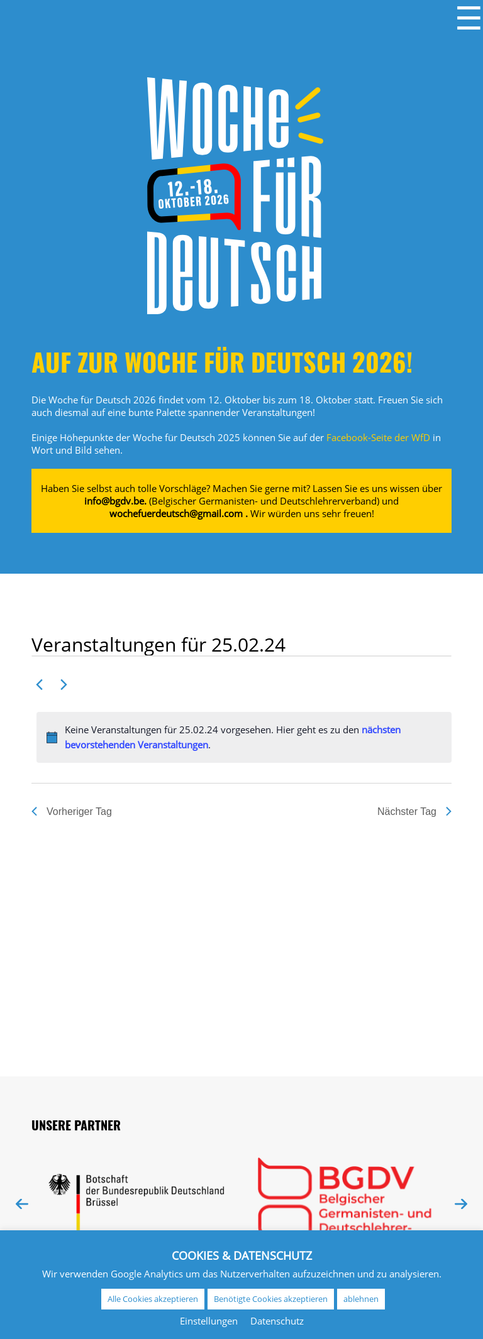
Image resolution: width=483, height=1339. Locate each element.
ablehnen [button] (361, 1298)
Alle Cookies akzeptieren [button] (153, 1298)
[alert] (244, 737)
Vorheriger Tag (71, 811)
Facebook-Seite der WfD (378, 437)
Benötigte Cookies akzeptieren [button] (271, 1298)
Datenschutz (277, 1320)
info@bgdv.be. (115, 501)
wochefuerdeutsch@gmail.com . (178, 513)
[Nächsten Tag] (63, 684)
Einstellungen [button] (209, 1320)
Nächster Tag (414, 811)
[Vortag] (39, 684)
